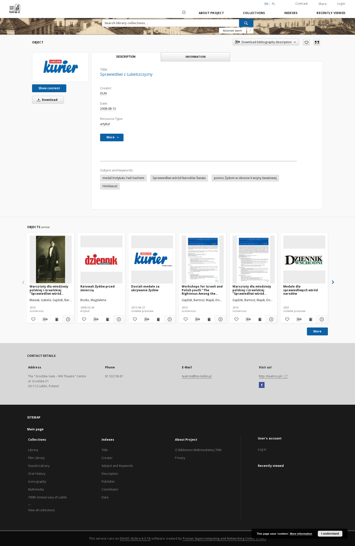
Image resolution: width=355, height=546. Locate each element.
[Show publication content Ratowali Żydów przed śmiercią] (107, 319)
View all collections (41, 510)
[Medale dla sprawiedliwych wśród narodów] (304, 259)
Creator (107, 458)
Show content (49, 88)
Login (341, 3)
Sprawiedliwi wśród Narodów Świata (179, 178)
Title (105, 450)
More (317, 331)
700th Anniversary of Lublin (47, 497)
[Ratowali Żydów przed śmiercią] (101, 259)
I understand (330, 533)
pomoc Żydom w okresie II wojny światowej (245, 178)
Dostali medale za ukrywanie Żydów (145, 288)
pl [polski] (273, 3)
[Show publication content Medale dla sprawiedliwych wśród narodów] (310, 319)
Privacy (180, 458)
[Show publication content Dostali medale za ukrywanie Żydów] (158, 319)
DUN (103, 93)
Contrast (301, 3)
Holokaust (110, 186)
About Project (211, 13)
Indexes (291, 13)
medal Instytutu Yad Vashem (123, 178)
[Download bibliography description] (45, 319)
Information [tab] (195, 56)
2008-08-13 (108, 109)
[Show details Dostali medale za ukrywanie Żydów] (169, 319)
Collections (254, 13)
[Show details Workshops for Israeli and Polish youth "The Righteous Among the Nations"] (220, 319)
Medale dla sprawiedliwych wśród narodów (300, 289)
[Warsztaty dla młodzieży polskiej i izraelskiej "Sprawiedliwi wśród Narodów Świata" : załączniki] (50, 259)
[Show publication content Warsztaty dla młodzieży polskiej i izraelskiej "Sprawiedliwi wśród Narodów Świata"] (259, 319)
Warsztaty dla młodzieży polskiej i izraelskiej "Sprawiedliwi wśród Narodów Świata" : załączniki (49, 289)
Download (46, 100)
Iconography (37, 481)
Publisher (108, 481)
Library (33, 450)
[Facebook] (262, 385)
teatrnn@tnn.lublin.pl (197, 376)
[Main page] (183, 12)
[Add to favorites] (306, 42)
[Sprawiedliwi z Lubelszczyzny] (60, 67)
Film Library (36, 458)
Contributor (110, 489)
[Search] (246, 23)
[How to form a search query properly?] (250, 31)
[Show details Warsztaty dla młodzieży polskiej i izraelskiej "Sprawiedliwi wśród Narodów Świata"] (270, 319)
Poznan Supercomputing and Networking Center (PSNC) (224, 538)
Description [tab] (125, 56)
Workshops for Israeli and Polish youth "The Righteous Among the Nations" (202, 289)
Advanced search (232, 30)
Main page (35, 429)
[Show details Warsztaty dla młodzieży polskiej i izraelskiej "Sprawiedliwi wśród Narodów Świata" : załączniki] (67, 319)
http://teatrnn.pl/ (273, 376)
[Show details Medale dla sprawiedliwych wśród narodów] (321, 319)
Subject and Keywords (117, 466)
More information (301, 533)
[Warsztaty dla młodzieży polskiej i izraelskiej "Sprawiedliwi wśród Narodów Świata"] (253, 259)
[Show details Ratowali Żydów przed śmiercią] (118, 319)
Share (323, 4)
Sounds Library (39, 466)
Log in (262, 449)
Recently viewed (331, 13)
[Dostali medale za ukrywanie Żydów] (152, 259)
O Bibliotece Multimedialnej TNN (198, 450)
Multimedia (36, 489)
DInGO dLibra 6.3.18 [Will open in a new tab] (135, 538)
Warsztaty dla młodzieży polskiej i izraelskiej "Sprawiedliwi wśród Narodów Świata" (251, 289)
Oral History (36, 474)
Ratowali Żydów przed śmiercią (97, 288)
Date (105, 497)
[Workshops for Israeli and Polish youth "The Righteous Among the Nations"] (203, 259)
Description (110, 474)
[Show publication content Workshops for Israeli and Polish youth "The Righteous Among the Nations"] (208, 319)
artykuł (105, 124)
